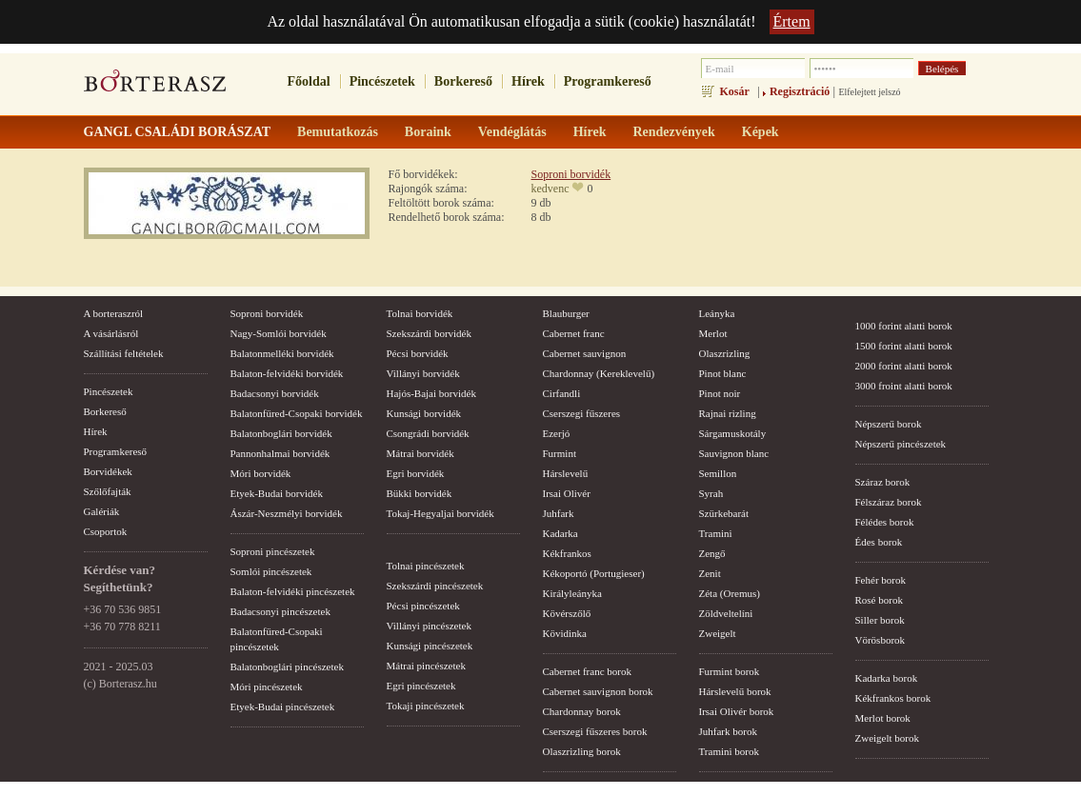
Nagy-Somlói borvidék (278, 333)
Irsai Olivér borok (736, 711)
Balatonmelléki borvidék (282, 353)
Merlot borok (883, 718)
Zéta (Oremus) (729, 593)
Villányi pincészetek (429, 625)
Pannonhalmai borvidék (280, 453)
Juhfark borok (728, 731)
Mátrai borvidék (420, 453)
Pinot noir (720, 393)
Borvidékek (108, 471)
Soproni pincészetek (272, 551)
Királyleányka (572, 593)
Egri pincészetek (421, 685)
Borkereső (463, 81)
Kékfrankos (567, 553)
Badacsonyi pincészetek (280, 611)
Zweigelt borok (887, 738)
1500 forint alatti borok (903, 345)
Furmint (559, 453)
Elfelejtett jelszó (869, 92)
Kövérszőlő (567, 613)
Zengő (712, 553)
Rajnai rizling (727, 413)
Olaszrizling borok (582, 751)
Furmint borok (729, 671)
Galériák (102, 511)
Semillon (718, 473)
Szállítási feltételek (124, 353)
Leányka (717, 313)
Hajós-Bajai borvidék (431, 393)
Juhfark (558, 513)
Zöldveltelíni (726, 613)
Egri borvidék (416, 473)
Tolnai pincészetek (426, 565)
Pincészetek (382, 81)
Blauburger (566, 313)
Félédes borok (884, 521)
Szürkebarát (724, 513)
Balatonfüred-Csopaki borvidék (296, 413)
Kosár (735, 91)
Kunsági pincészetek (430, 645)
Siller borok (880, 620)
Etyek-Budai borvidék (276, 493)
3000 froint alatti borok (903, 385)
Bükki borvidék (419, 493)
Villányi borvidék (423, 373)
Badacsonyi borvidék (274, 393)
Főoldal (309, 81)
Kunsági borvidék (424, 413)
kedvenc (550, 188)
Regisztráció (800, 91)
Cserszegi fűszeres (582, 413)
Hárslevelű (566, 473)
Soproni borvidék (571, 174)
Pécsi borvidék (418, 353)
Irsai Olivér (567, 493)
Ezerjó (557, 433)
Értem (792, 21)
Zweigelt (717, 633)
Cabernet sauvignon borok (598, 691)
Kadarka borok (886, 678)
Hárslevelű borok (735, 691)
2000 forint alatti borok (903, 365)
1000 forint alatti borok (903, 325)
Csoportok (106, 531)
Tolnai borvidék (420, 313)
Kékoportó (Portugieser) (594, 573)
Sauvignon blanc (734, 453)
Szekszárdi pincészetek (435, 585)
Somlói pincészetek (271, 571)
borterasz (155, 86)
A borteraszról (114, 313)
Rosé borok (879, 600)
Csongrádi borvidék (428, 433)
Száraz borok (883, 482)
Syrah (711, 493)
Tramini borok (729, 751)
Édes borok (879, 541)
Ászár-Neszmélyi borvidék (286, 513)
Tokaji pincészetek (426, 705)
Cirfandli (562, 393)
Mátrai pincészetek (426, 665)
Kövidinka (565, 633)
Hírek (528, 81)
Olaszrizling (725, 353)
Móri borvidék (260, 473)
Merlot (713, 333)
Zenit (710, 573)
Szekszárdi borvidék (429, 333)
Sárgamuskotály (733, 433)
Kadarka (560, 533)
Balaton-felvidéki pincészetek (292, 591)
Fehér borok (880, 580)
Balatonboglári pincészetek (287, 666)
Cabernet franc (574, 333)
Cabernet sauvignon (585, 353)
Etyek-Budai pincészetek (282, 706)
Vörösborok (880, 640)
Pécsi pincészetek (423, 605)
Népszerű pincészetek (901, 443)
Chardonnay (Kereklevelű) (599, 373)
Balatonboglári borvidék (281, 433)
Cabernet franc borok (587, 671)
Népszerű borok (888, 423)
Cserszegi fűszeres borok (595, 731)
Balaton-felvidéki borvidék (287, 373)
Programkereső (607, 81)
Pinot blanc (723, 373)
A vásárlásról (111, 333)
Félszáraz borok (888, 501)
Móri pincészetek (266, 686)
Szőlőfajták (107, 491)
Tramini (715, 533)
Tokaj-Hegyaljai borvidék (440, 513)
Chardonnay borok (582, 711)
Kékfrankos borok (893, 698)
